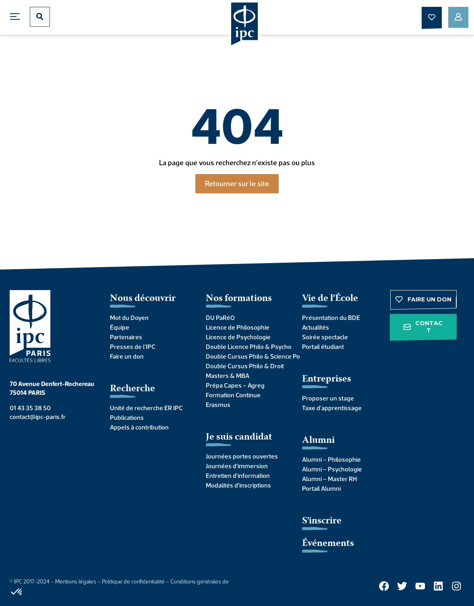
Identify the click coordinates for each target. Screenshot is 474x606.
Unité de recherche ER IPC (146, 407)
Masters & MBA (227, 375)
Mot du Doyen (129, 317)
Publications (127, 417)
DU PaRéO (220, 317)
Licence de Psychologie (238, 336)
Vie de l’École (330, 299)
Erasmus (218, 404)
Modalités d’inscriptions (238, 485)
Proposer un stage (328, 398)
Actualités (315, 327)
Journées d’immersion (237, 465)
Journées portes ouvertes (242, 456)
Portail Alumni (321, 488)
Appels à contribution (139, 427)
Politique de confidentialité (133, 581)
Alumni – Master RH (329, 478)
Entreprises (326, 379)
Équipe (119, 327)
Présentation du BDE (331, 317)
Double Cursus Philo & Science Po (246, 356)
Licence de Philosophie (237, 327)
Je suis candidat (239, 437)
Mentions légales (75, 581)
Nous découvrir (143, 299)
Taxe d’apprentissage (332, 407)
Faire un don (127, 356)
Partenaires (126, 336)
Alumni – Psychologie (332, 469)
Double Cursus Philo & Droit (245, 365)
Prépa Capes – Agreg (235, 385)
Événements (328, 544)
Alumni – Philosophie (331, 459)
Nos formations (239, 299)
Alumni (318, 440)
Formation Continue (233, 394)
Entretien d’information (238, 475)
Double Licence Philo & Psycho (246, 346)
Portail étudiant (323, 346)
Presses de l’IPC (132, 346)
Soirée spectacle (325, 336)
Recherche (132, 389)
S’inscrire (322, 521)
